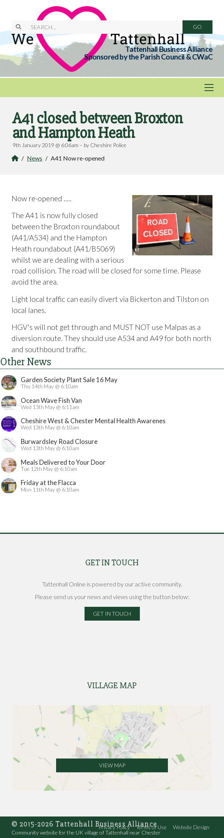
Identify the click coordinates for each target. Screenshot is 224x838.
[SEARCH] (102, 27)
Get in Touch (112, 613)
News (34, 158)
